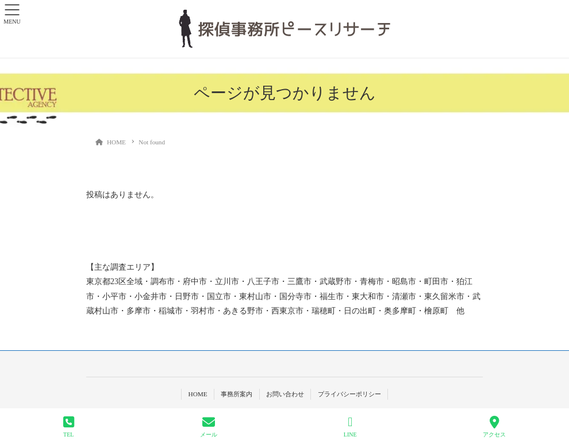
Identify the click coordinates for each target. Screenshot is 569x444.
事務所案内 (236, 394)
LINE (350, 427)
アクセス (494, 427)
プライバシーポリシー (349, 394)
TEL (68, 427)
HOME (197, 394)
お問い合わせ (285, 394)
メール (208, 427)
